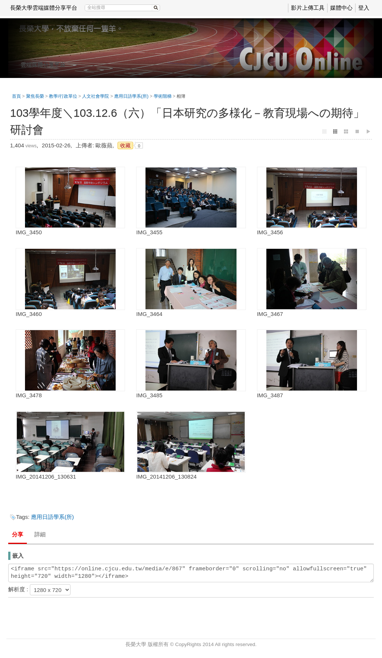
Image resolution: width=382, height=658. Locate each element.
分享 (17, 534)
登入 (363, 7)
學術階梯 (163, 96)
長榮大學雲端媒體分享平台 (43, 7)
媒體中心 (341, 7)
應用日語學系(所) (131, 96)
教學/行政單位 (63, 96)
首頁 (16, 96)
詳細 (40, 534)
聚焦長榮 (35, 96)
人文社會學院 (95, 96)
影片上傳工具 (308, 7)
